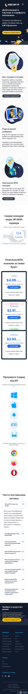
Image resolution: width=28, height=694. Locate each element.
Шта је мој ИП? (5, 645)
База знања (4, 663)
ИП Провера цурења (6, 643)
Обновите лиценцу (6, 648)
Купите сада (14, 286)
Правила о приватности (13, 685)
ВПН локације (5, 635)
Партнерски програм (6, 651)
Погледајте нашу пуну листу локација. (14, 243)
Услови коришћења (13, 683)
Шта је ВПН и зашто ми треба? (11, 504)
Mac (16, 638)
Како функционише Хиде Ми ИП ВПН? (12, 533)
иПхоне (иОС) (18, 643)
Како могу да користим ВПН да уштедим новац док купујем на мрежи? (13, 570)
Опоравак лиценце (6, 665)
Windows (17, 635)
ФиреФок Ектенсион (19, 648)
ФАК (3, 660)
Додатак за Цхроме (19, 645)
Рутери (16, 651)
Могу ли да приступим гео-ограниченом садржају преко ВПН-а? (12, 560)
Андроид (17, 640)
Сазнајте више (8, 199)
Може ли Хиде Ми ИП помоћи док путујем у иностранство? (11, 580)
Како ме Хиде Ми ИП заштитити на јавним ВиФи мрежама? (12, 542)
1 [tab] (13, 41)
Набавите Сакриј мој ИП (12, 33)
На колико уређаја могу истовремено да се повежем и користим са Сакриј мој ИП (11, 591)
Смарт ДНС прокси (6, 638)
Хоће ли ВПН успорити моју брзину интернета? (13, 551)
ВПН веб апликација (6, 640)
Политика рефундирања (14, 686)
